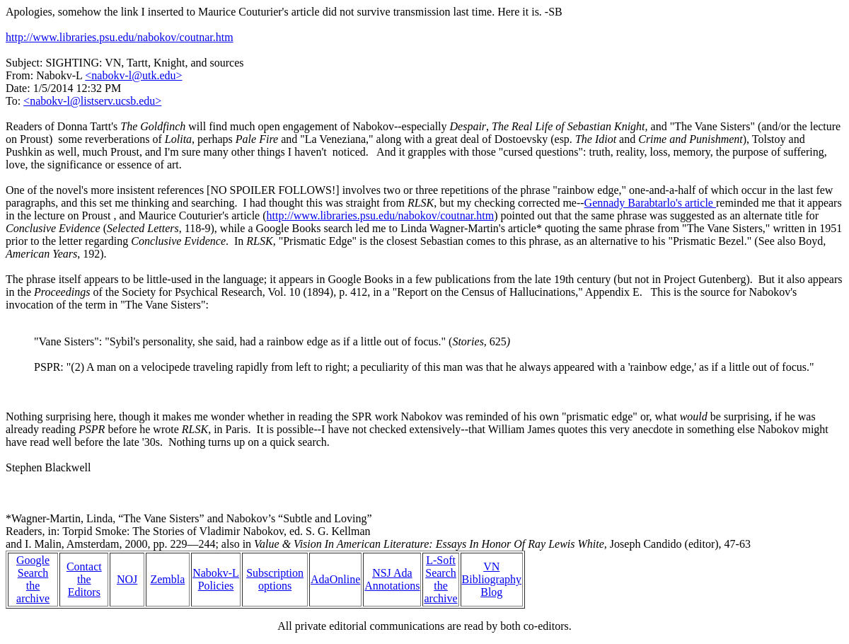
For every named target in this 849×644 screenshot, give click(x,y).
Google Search (33, 566)
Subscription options (275, 579)
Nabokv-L (215, 573)
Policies (216, 586)
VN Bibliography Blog (491, 579)
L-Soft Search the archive (440, 579)
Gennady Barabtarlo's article (650, 203)
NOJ (127, 579)
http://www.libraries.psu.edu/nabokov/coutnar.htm (119, 37)
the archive (33, 592)
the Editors (84, 585)
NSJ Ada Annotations (392, 579)
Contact (84, 566)
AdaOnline (335, 579)
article (246, 215)
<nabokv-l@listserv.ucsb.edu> (92, 101)
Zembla (167, 579)
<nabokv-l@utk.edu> (133, 75)
